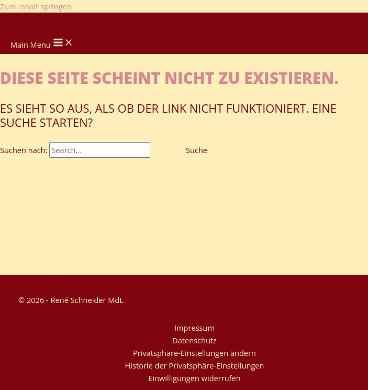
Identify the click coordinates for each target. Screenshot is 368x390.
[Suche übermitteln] (162, 150)
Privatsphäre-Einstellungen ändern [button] (194, 353)
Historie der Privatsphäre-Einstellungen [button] (194, 365)
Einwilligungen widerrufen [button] (194, 378)
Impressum (194, 327)
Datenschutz (194, 340)
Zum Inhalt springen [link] (36, 6)
